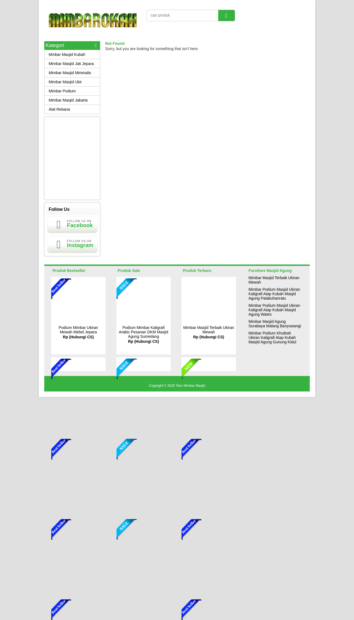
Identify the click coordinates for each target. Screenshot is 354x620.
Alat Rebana (59, 109)
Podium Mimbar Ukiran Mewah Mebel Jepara (78, 329)
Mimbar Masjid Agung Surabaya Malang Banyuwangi (274, 323)
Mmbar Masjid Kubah (67, 54)
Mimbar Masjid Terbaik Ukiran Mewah (208, 329)
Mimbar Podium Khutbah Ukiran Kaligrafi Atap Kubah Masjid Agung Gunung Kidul (272, 337)
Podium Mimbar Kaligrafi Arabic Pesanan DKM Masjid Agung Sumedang (143, 332)
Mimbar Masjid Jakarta (68, 100)
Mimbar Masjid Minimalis (70, 73)
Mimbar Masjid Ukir (65, 82)
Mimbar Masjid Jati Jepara (71, 63)
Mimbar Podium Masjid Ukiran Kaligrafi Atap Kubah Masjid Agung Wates (274, 310)
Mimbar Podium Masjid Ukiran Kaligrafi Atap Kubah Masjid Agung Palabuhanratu (274, 293)
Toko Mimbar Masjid (190, 386)
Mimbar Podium (62, 91)
